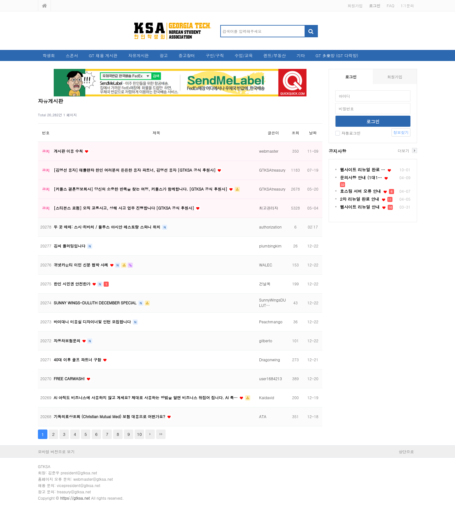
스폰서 (72, 55)
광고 (164, 55)
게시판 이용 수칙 (69, 151)
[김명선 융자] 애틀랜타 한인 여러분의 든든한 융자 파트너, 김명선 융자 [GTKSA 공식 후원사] (135, 170)
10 (139, 434)
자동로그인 (348, 133)
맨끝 (161, 434)
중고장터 (187, 55)
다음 (150, 434)
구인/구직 (215, 55)
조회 (295, 132)
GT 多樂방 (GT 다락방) (336, 55)
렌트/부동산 (275, 55)
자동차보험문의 (68, 340)
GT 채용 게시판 (103, 55)
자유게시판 (138, 55)
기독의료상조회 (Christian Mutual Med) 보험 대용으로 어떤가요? (110, 416)
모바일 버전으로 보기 (56, 451)
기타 (300, 55)
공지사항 (337, 151)
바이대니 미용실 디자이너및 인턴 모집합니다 (93, 321)
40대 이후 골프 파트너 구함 (78, 359)
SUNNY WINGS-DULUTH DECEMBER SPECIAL (96, 302)
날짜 (313, 132)
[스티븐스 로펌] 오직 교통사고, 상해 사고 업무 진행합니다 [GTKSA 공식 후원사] (124, 207)
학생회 (49, 55)
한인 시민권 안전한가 (73, 283)
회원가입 (355, 5)
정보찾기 (401, 132)
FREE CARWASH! (70, 378)
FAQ (390, 5)
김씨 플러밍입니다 (70, 245)
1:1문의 (407, 5)
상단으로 (406, 451)
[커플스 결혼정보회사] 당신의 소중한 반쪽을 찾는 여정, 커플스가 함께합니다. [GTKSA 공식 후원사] (141, 189)
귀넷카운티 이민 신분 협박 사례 (81, 264)
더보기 (403, 150)
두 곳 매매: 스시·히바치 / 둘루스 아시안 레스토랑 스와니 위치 (107, 226)
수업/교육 (244, 55)
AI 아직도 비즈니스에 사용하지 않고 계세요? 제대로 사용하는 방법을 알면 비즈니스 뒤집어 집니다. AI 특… (146, 397)
